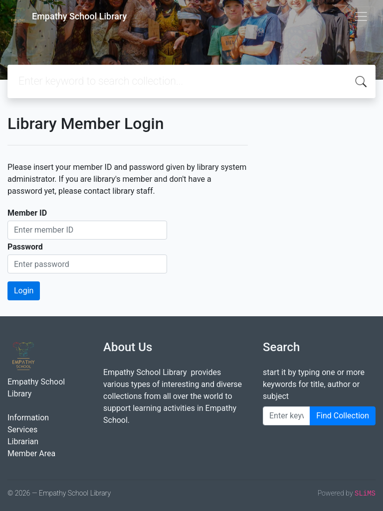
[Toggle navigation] (361, 16)
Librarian (22, 441)
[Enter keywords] (286, 415)
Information (28, 417)
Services (22, 429)
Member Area (31, 453)
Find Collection (342, 415)
